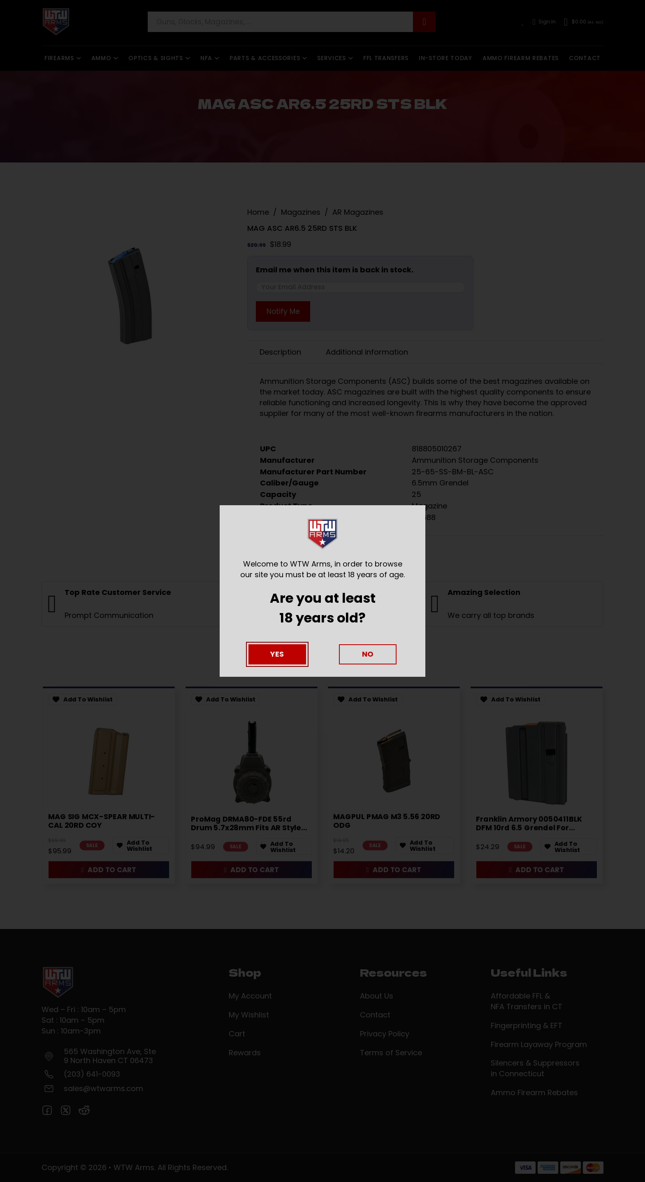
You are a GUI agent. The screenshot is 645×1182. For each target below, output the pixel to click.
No (368, 654)
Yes (277, 654)
